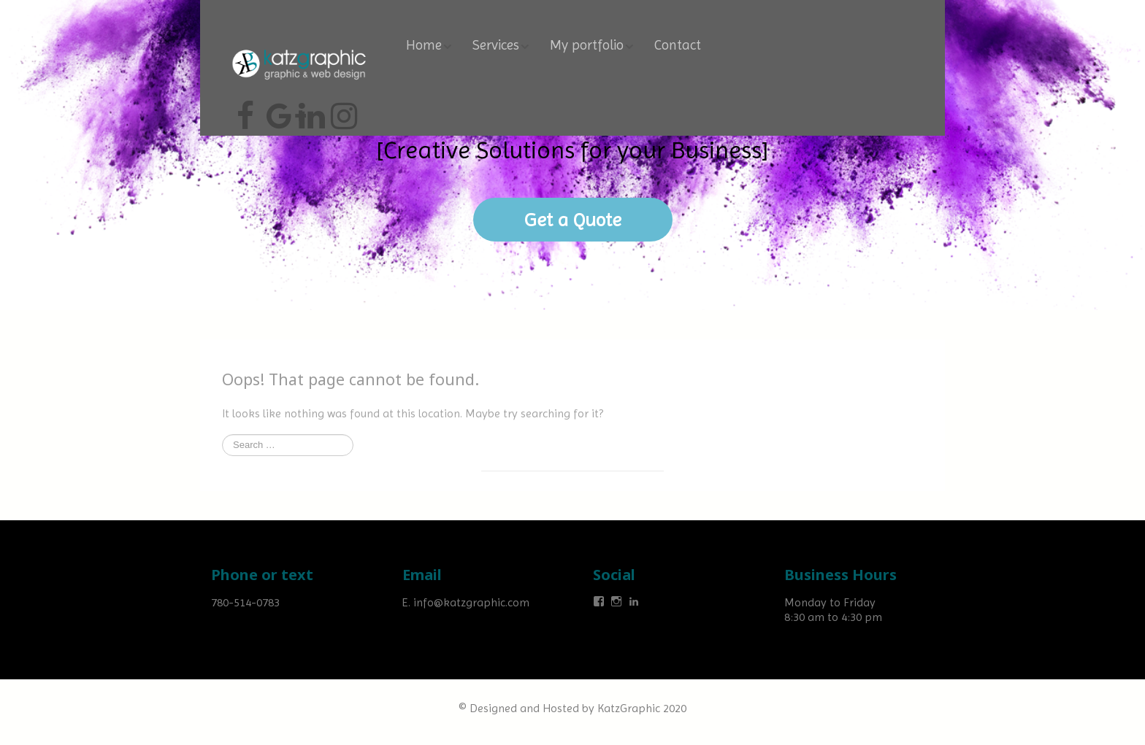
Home (424, 45)
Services (495, 45)
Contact (677, 45)
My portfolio (587, 45)
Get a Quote (572, 220)
